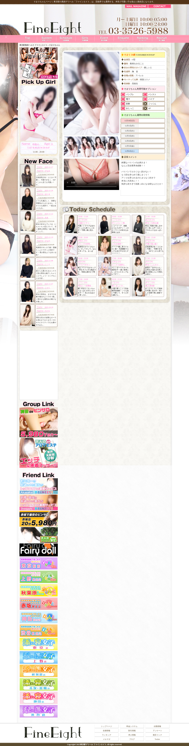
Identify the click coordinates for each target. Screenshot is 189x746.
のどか (47, 311)
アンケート (157, 731)
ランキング (106, 735)
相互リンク (157, 735)
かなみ (47, 171)
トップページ (106, 726)
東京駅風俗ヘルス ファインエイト (33, 45)
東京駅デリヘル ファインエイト (93, 744)
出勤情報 (157, 726)
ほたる (47, 194)
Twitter (157, 739)
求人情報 (132, 735)
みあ (46, 218)
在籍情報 (106, 731)
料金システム (131, 726)
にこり (47, 264)
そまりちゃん (54, 45)
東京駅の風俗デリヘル (64, 1)
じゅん (47, 288)
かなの (47, 241)
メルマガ (106, 739)
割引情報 (132, 731)
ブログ (132, 739)
